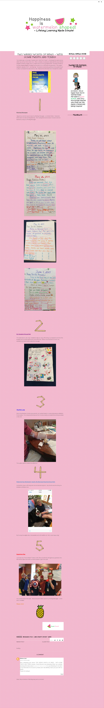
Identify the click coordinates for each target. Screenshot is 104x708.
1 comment (19, 635)
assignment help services (40, 666)
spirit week (47, 637)
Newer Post (20, 641)
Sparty (39, 637)
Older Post (46, 641)
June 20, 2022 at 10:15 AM (25, 660)
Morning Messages (23, 637)
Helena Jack (23, 658)
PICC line (33, 637)
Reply (62, 674)
